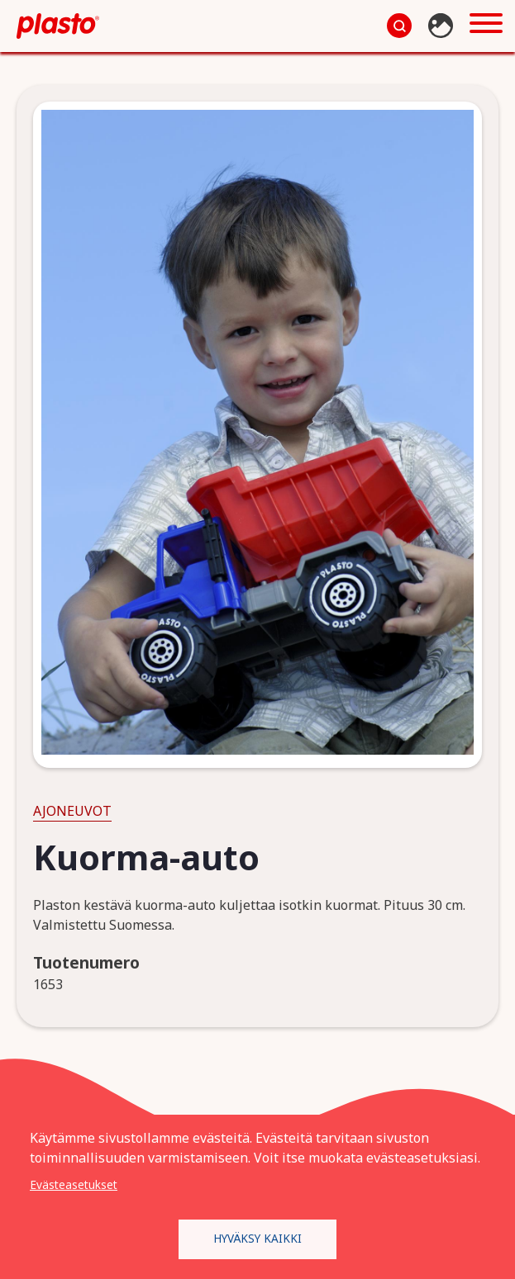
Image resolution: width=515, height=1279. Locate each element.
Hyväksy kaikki (257, 1238)
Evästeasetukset (73, 1184)
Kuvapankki (442, 25)
